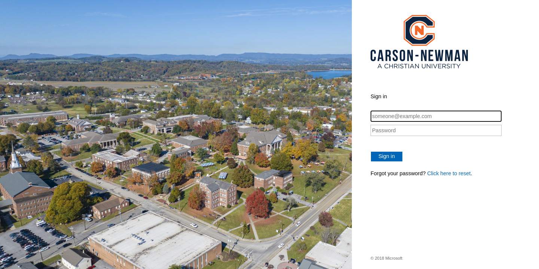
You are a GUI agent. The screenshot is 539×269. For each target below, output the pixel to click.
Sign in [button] (386, 156)
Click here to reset (449, 173)
